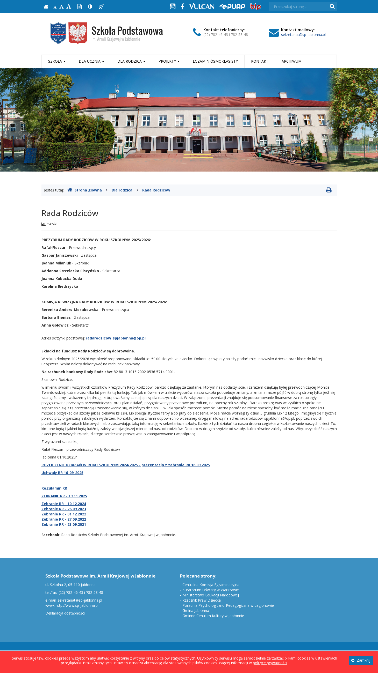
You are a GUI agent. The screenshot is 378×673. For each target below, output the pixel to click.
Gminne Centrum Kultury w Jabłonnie (213, 615)
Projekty (169, 61)
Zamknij (360, 660)
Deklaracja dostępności (65, 613)
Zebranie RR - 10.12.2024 (63, 503)
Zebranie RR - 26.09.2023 (63, 508)
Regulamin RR (54, 488)
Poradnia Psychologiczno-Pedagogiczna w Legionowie (228, 605)
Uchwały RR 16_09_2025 (62, 472)
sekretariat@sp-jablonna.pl (303, 34)
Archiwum (292, 61)
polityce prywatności (270, 662)
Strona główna (84, 190)
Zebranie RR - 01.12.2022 (63, 514)
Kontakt (259, 61)
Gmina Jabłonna (195, 610)
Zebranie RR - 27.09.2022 (63, 519)
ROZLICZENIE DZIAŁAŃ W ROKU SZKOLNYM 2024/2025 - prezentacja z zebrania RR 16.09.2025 (125, 464)
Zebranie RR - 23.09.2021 (63, 524)
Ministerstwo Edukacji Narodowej (210, 595)
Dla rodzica (131, 61)
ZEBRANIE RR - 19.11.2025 (64, 495)
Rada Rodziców (156, 190)
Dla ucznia (91, 61)
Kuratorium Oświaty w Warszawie (210, 589)
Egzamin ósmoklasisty (215, 61)
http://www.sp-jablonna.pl (77, 605)
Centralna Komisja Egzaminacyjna (210, 584)
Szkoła (57, 61)
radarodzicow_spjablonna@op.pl (116, 338)
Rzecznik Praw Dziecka (201, 600)
